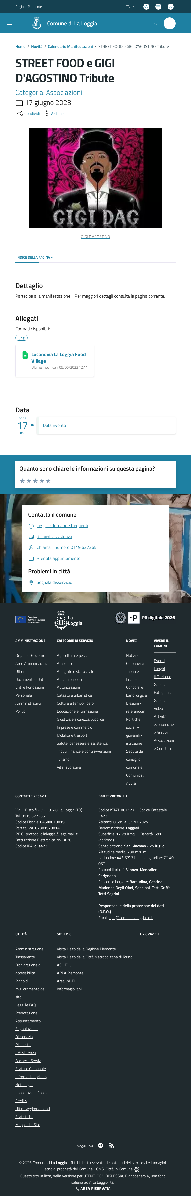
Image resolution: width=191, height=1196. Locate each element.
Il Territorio (162, 677)
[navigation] (10, 23)
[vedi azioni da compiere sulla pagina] (56, 113)
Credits (21, 1101)
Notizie (132, 655)
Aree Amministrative (32, 663)
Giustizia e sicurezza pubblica (80, 719)
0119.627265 (33, 816)
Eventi (159, 661)
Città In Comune (119, 1169)
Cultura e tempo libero (75, 703)
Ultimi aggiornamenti (32, 1109)
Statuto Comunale (30, 1069)
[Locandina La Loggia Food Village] (25, 355)
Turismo (63, 759)
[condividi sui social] (28, 113)
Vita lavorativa (69, 767)
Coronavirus (135, 663)
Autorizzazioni (68, 687)
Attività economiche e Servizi (164, 724)
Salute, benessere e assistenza (82, 743)
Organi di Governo (30, 655)
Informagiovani (69, 989)
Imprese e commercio (74, 727)
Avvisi (131, 783)
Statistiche (24, 1117)
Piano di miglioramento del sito (30, 989)
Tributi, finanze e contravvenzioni (84, 751)
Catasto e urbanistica (74, 695)
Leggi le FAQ (25, 1005)
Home (20, 46)
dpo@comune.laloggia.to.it (131, 918)
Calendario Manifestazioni (70, 46)
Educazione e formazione (77, 711)
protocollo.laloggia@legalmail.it (52, 834)
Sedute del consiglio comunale (135, 759)
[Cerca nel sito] (170, 23)
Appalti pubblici (69, 679)
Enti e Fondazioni (29, 687)
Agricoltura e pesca (72, 655)
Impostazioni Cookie (31, 1093)
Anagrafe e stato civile (75, 671)
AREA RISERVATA (92, 1188)
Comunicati (135, 775)
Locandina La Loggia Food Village (58, 357)
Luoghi (159, 669)
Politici (20, 711)
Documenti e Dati (29, 679)
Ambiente (65, 663)
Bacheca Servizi (28, 1061)
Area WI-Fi (66, 981)
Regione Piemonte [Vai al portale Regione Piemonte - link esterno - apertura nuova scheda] (28, 6)
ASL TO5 (64, 965)
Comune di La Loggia (72, 23)
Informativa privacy (31, 1077)
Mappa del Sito (27, 1125)
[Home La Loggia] (62, 23)
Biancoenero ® (137, 1176)
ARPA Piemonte (70, 973)
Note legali (24, 1085)
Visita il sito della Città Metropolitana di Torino (94, 957)
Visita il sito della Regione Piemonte (86, 949)
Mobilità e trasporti (72, 735)
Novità (36, 46)
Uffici (19, 671)
